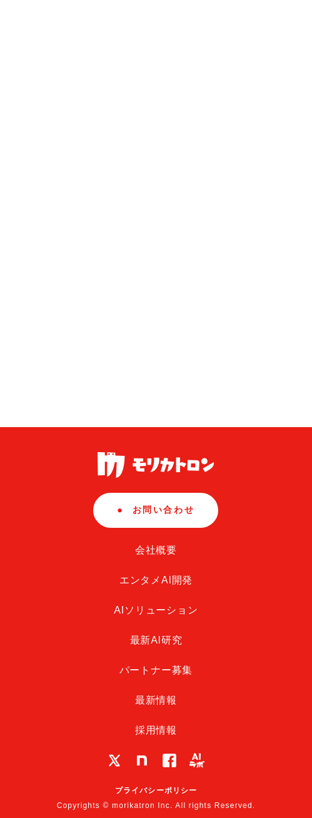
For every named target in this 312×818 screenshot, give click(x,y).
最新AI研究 (156, 640)
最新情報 (156, 700)
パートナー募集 (156, 670)
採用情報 (156, 730)
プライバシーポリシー (156, 790)
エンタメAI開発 (156, 580)
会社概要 (156, 550)
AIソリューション (156, 610)
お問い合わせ (156, 510)
